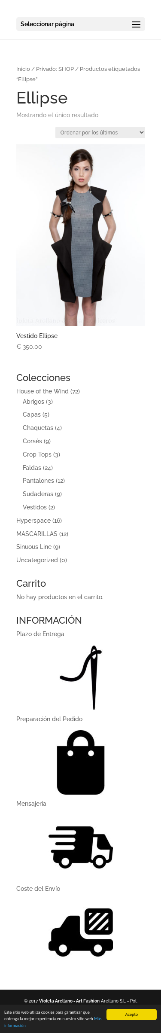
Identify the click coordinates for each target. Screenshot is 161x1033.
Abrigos (33, 401)
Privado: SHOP (55, 69)
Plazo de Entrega (40, 634)
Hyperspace (33, 520)
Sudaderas (38, 494)
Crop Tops (37, 454)
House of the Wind (42, 391)
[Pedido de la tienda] (100, 132)
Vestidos (35, 507)
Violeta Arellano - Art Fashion (69, 1001)
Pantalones (38, 480)
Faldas (32, 467)
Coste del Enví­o (38, 888)
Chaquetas (38, 427)
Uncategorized (37, 560)
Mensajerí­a (31, 803)
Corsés (32, 441)
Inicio (23, 69)
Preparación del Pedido (49, 719)
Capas (32, 414)
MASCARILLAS (37, 533)
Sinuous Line (34, 546)
